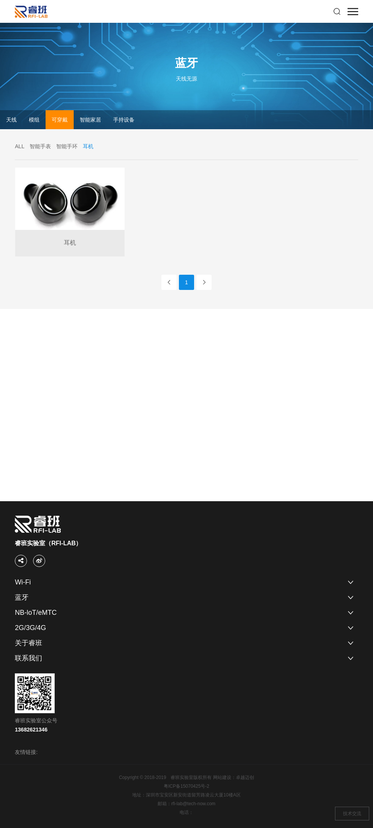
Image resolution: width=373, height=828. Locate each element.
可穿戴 (60, 120)
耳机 (88, 146)
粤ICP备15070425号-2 (186, 786)
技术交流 (352, 813)
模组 (34, 120)
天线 (11, 120)
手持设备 (123, 120)
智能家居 (90, 120)
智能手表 (40, 146)
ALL (19, 146)
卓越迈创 (245, 777)
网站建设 (222, 777)
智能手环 (66, 146)
